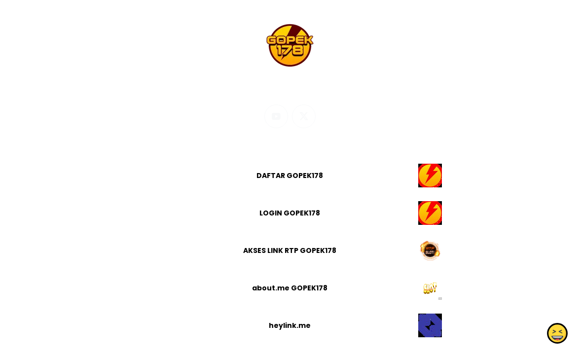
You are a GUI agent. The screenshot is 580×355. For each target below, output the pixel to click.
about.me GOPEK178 (289, 288)
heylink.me (290, 325)
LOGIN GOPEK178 (289, 213)
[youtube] (276, 116)
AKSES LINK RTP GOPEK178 (289, 250)
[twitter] (304, 116)
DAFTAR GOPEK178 (289, 175)
